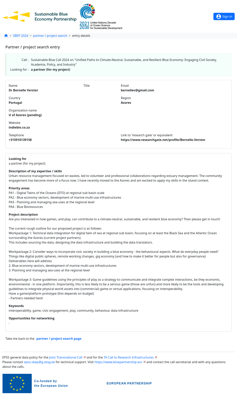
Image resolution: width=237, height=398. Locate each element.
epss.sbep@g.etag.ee (39, 362)
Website (14, 123)
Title (86, 85)
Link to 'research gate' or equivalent (147, 135)
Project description (23, 214)
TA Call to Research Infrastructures (129, 357)
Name (13, 85)
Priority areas (19, 188)
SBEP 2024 (20, 35)
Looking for (18, 159)
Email (125, 85)
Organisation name (23, 110)
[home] (6, 35)
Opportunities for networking (32, 318)
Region (126, 98)
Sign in (224, 16)
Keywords (16, 306)
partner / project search (50, 35)
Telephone (16, 135)
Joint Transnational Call (65, 357)
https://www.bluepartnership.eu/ (118, 362)
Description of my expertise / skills (35, 171)
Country (14, 98)
